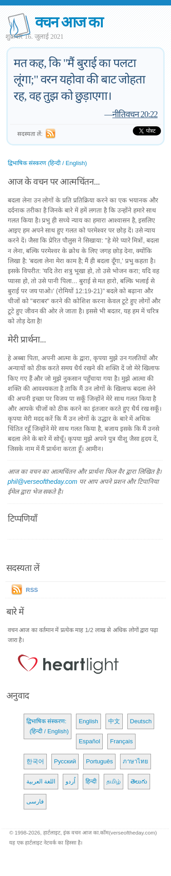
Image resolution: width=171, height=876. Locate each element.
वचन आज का (69, 22)
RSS (32, 589)
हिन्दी (91, 781)
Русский (65, 761)
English (88, 721)
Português (99, 761)
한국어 (35, 761)
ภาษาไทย (135, 761)
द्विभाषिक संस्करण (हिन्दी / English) (47, 163)
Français (121, 741)
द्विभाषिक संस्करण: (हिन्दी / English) (47, 726)
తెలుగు (139, 781)
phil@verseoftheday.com (42, 481)
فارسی (35, 801)
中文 (114, 721)
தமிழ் (113, 781)
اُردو (70, 781)
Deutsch (141, 721)
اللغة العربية (41, 781)
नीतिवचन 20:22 (134, 114)
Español (89, 741)
